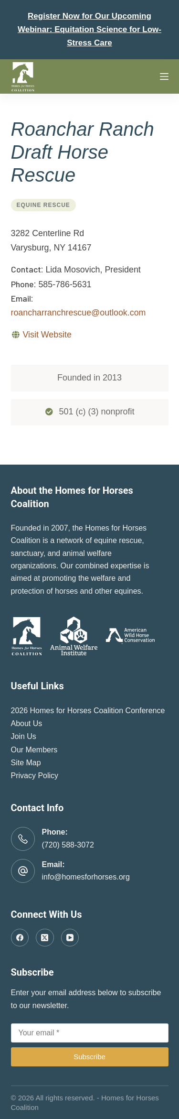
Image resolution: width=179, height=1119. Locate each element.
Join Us (23, 736)
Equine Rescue (43, 205)
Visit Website (46, 334)
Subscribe (89, 1057)
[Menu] (164, 76)
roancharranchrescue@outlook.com (78, 312)
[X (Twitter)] (45, 938)
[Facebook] (20, 938)
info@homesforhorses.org (86, 877)
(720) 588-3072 (68, 845)
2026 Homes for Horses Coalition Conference (88, 710)
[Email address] (89, 1033)
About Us (26, 723)
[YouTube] (70, 938)
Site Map (26, 763)
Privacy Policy (35, 775)
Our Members (34, 750)
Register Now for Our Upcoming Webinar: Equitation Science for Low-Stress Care (89, 29)
